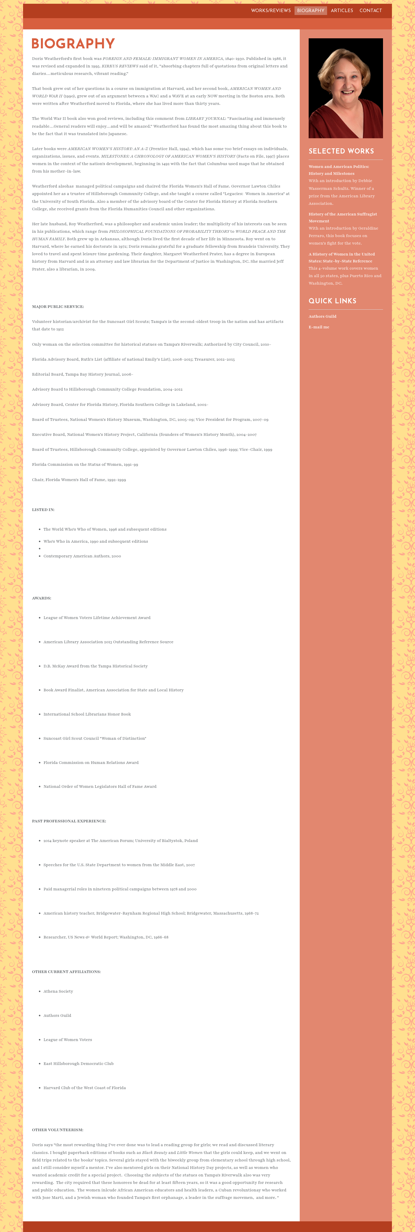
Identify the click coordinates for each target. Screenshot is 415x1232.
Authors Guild (323, 315)
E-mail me (319, 326)
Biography (311, 11)
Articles (342, 11)
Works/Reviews (271, 11)
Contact (371, 11)
